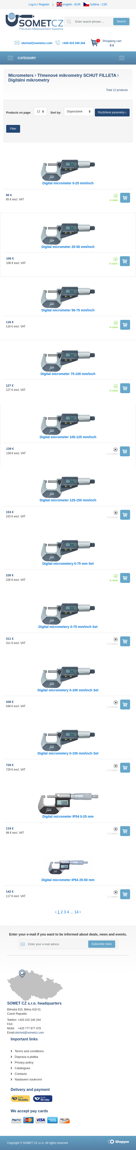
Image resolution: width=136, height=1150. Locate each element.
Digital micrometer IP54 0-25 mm (67, 816)
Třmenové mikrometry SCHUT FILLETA (76, 75)
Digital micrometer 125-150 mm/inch (68, 500)
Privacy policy (24, 1062)
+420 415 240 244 (73, 43)
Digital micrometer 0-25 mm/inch (67, 183)
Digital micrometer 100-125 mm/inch (68, 437)
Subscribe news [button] (102, 944)
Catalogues (22, 1068)
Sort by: (55, 112)
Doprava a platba (26, 1057)
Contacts (21, 1074)
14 (76, 912)
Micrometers (21, 75)
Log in (33, 4)
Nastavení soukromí (28, 1079)
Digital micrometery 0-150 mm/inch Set (68, 753)
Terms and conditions (29, 1051)
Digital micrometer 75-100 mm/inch (68, 374)
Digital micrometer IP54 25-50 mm (67, 880)
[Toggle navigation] (21, 58)
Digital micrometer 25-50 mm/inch (67, 247)
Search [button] (121, 21)
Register (44, 4)
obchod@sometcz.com (36, 43)
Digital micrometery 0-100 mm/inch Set (68, 690)
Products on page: (18, 112)
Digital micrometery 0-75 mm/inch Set (68, 627)
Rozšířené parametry (112, 112)
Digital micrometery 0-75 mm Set (68, 563)
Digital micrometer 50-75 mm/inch (67, 310)
